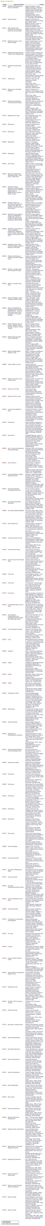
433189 (4, 52)
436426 (4, 604)
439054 (4, 858)
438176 (4, 389)
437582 (4, 774)
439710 (4, 1010)
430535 (4, 819)
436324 (4, 958)
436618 (4, 462)
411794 (4, 131)
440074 (4, 435)
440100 (4, 662)
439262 (4, 795)
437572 (4, 1185)
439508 (4, 244)
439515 (4, 187)
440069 (4, 784)
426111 (4, 28)
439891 (4, 163)
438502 (4, 409)
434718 (4, 1159)
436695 (4, 574)
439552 (4, 214)
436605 (4, 153)
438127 (4, 869)
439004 (4, 510)
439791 (4, 583)
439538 (4, 337)
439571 (4, 1072)
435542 (4, 1037)
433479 (4, 933)
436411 (4, 474)
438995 (4, 6)
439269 (4, 629)
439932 (4, 615)
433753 (4, 1024)
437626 (4, 124)
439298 (4, 709)
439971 (4, 324)
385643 (4, 1117)
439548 (4, 298)
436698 (4, 683)
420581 (4, 538)
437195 (4, 523)
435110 (4, 898)
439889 (4, 909)
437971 (4, 877)
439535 (4, 308)
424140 (4, 1049)
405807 (4, 972)
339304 (4, 722)
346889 (4, 651)
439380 (4, 693)
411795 (4, 115)
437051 (4, 919)
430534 (4, 808)
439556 (4, 228)
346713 (4, 987)
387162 (4, 833)
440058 (4, 378)
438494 (4, 422)
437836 (4, 41)
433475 (4, 639)
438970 (4, 174)
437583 (4, 1173)
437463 (4, 65)
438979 (4, 501)
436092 (4, 762)
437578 (4, 1197)
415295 (4, 549)
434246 (4, 733)
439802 (4, 1001)
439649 (4, 946)
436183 (4, 559)
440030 (4, 1108)
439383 (4, 1129)
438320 (4, 283)
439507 (4, 101)
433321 (4, 749)
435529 (4, 1097)
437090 (4, 1085)
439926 (4, 448)
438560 (4, 142)
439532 (4, 351)
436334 (4, 885)
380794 (4, 89)
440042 (4, 1059)
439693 (4, 19)
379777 (4, 78)
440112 (4, 1146)
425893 (4, 269)
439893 (4, 202)
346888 (4, 364)
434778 (4, 593)
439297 (4, 488)
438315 (4, 396)
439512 (4, 674)
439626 (4, 846)
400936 (4, 256)
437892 (4, 1210)
